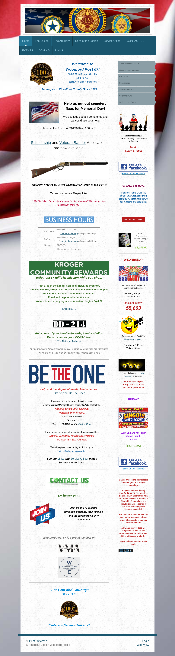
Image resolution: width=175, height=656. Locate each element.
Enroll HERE (69, 309)
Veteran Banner (72, 142)
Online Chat (84, 424)
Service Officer (79, 458)
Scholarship (41, 142)
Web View (143, 644)
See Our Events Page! (133, 219)
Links (61, 458)
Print (31, 640)
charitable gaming (69, 233)
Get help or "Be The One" (69, 393)
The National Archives (69, 341)
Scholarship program (133, 339)
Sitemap (42, 640)
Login (145, 640)
